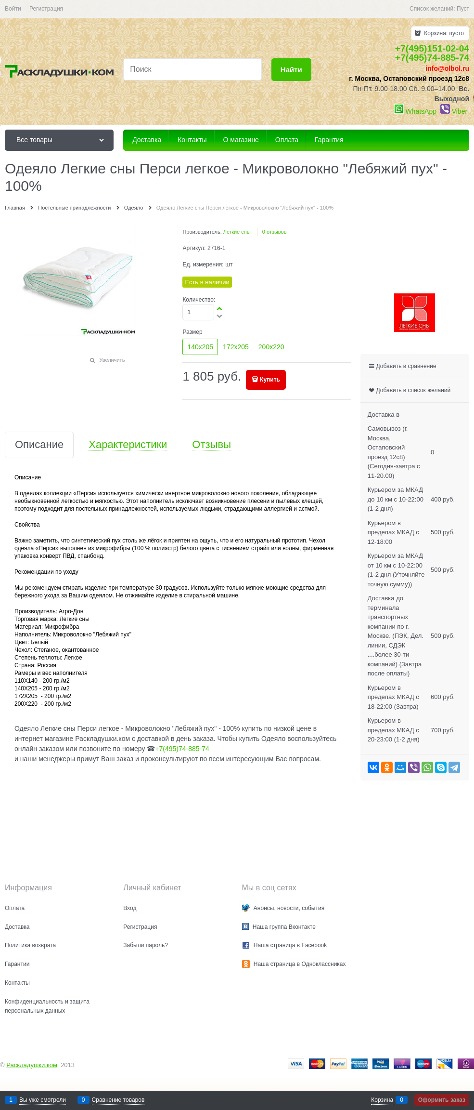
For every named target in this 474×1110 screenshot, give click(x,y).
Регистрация (46, 8)
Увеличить (112, 360)
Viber (459, 111)
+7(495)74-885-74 (432, 58)
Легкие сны (237, 232)
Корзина (382, 1100)
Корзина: (443, 33)
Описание (39, 444)
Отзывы (211, 444)
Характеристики (128, 444)
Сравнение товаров (118, 1100)
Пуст (463, 8)
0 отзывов (274, 232)
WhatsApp (420, 111)
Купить (270, 379)
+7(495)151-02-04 (432, 48)
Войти (13, 8)
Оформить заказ (441, 1100)
